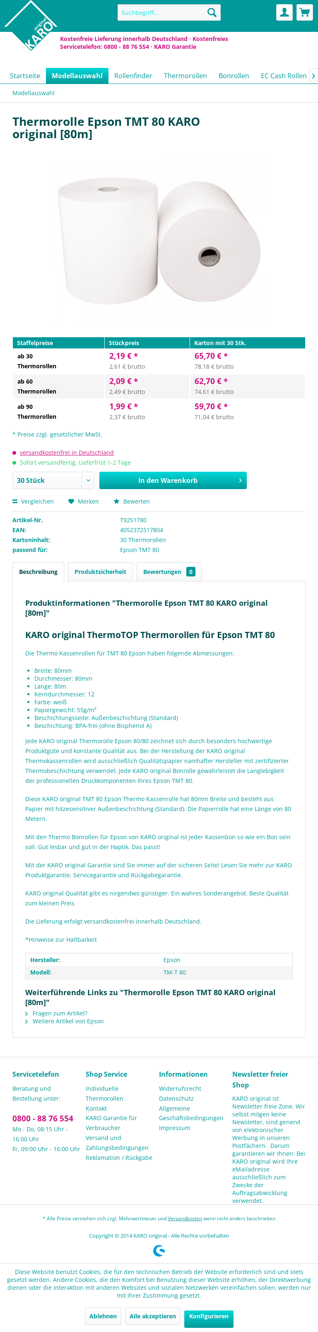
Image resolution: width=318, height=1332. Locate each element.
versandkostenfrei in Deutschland (67, 452)
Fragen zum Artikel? (56, 1013)
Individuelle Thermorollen (104, 1093)
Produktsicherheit (100, 572)
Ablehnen (103, 1316)
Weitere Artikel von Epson (64, 1021)
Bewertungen (169, 571)
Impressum (174, 1128)
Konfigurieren (209, 1316)
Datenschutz (176, 1098)
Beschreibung (38, 572)
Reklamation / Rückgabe (119, 1158)
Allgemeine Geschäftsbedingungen (191, 1113)
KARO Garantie (175, 46)
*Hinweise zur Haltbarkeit (61, 939)
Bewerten (131, 501)
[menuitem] (169, 12)
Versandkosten (185, 1218)
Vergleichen (33, 501)
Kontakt (96, 1108)
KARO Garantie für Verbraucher (111, 1123)
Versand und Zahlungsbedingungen (117, 1143)
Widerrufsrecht (180, 1088)
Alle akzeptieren (153, 1316)
